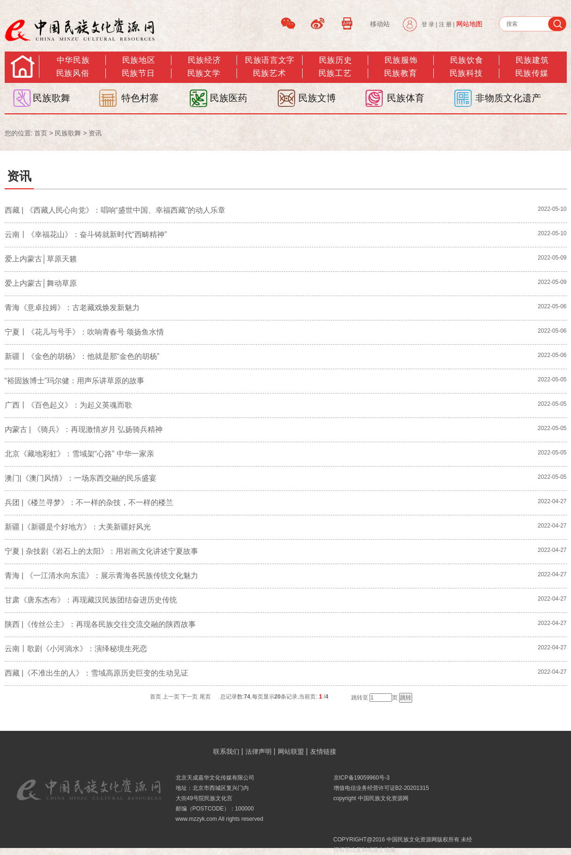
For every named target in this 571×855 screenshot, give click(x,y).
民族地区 (138, 60)
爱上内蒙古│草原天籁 (41, 259)
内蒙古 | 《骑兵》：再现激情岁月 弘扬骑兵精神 (84, 429)
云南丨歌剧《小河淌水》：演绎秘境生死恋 (76, 649)
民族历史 (335, 60)
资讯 (95, 133)
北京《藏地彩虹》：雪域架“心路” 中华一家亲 (79, 454)
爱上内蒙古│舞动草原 (41, 283)
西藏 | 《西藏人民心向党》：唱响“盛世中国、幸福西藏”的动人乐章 (115, 210)
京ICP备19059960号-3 (362, 777)
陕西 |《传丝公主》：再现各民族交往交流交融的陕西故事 (100, 624)
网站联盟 (291, 751)
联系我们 (226, 751)
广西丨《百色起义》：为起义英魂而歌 (68, 405)
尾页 (205, 696)
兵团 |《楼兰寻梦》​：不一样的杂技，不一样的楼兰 (89, 502)
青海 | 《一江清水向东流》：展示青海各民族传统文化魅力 (101, 576)
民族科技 (466, 73)
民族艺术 (269, 73)
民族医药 (228, 98)
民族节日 (138, 73)
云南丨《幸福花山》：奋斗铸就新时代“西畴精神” (86, 234)
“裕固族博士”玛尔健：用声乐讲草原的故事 (75, 381)
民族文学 (203, 73)
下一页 (189, 696)
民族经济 (204, 60)
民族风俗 (72, 73)
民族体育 (405, 98)
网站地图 (469, 24)
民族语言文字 (269, 60)
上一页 (171, 696)
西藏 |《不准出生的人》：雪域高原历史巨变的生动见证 (97, 673)
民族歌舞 (51, 98)
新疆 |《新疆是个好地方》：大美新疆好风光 (78, 527)
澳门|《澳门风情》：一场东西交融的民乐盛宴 (80, 478)
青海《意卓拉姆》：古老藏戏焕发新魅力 (72, 308)
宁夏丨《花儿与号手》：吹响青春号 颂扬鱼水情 (84, 332)
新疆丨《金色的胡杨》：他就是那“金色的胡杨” (82, 356)
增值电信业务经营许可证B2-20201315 (381, 788)
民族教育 (400, 73)
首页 (40, 133)
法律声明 (258, 751)
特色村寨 (140, 98)
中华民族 (73, 60)
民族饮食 (466, 60)
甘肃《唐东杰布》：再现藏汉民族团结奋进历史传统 (91, 600)
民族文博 (317, 98)
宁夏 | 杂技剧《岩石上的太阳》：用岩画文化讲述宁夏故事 (101, 551)
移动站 (380, 24)
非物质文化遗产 (508, 98)
